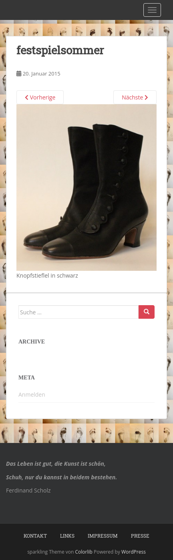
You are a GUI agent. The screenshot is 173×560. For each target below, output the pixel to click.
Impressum (103, 535)
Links (67, 535)
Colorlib (84, 551)
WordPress (133, 551)
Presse (140, 535)
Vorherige (40, 97)
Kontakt (35, 535)
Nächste (135, 97)
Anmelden (31, 394)
